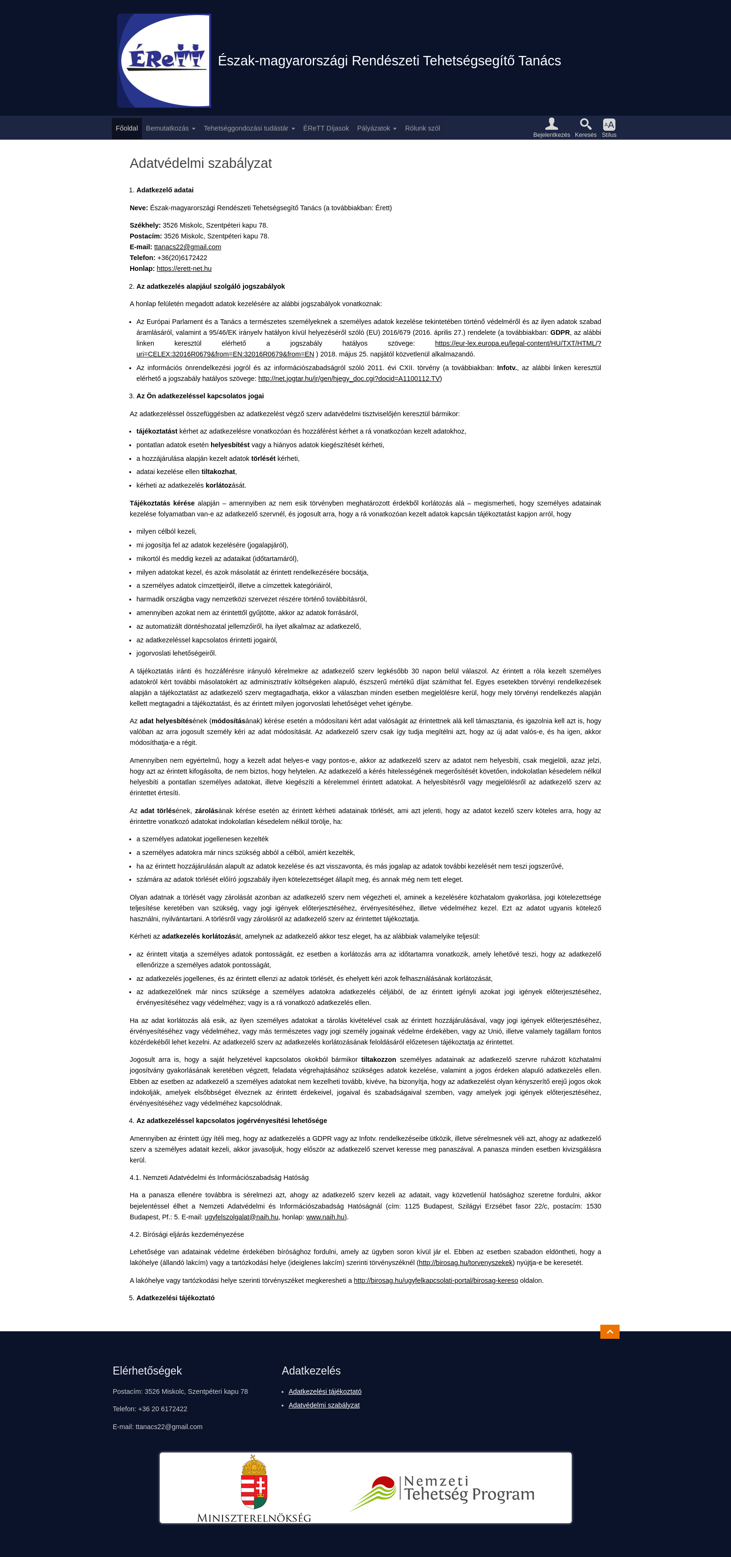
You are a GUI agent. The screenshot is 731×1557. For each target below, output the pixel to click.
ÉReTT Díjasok (326, 127)
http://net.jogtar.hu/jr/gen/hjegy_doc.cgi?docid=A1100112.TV (349, 378)
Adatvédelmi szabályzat (324, 1405)
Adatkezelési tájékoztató (325, 1391)
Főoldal (127, 127)
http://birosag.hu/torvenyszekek (465, 1262)
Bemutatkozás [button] (167, 127)
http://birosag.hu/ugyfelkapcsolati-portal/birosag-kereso (436, 1280)
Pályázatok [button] (373, 127)
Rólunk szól (422, 127)
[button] (552, 128)
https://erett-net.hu (184, 268)
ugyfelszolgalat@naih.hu (241, 1217)
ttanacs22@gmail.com (187, 247)
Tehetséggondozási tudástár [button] (246, 127)
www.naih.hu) (326, 1217)
